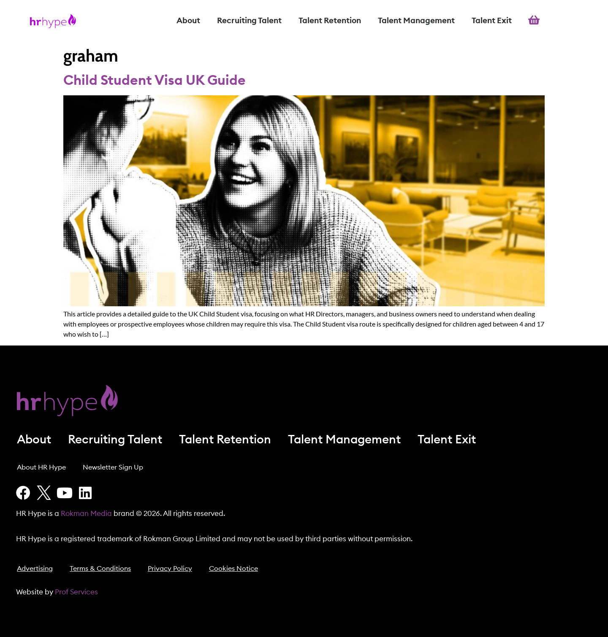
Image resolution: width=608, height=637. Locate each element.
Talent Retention (330, 21)
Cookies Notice (233, 568)
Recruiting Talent (249, 21)
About (188, 21)
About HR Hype (41, 467)
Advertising (35, 568)
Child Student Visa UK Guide (154, 80)
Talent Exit (492, 21)
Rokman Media (86, 513)
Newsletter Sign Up (113, 467)
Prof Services (76, 592)
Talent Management (416, 21)
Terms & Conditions (100, 568)
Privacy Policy (170, 568)
